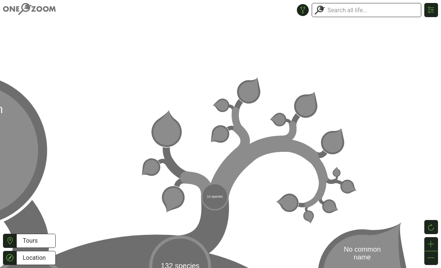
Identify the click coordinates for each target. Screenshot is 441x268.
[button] (9, 241)
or (220, 134)
